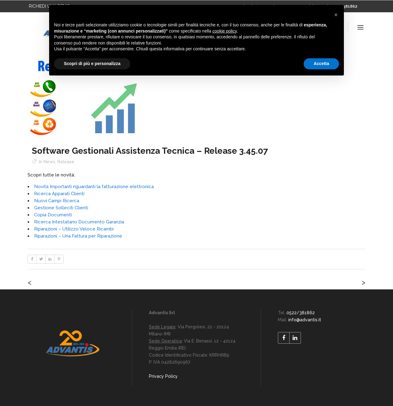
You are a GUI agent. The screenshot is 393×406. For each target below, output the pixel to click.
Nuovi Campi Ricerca (56, 200)
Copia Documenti (53, 215)
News (49, 161)
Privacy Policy (163, 376)
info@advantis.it (304, 319)
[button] (336, 15)
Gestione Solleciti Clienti (61, 208)
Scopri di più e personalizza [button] (92, 63)
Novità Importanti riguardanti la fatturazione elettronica (94, 186)
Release (65, 161)
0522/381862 (300, 312)
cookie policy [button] (224, 31)
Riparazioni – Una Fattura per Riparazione (78, 236)
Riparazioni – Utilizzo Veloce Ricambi (74, 229)
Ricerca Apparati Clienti (59, 193)
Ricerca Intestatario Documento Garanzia (79, 222)
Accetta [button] (321, 63)
